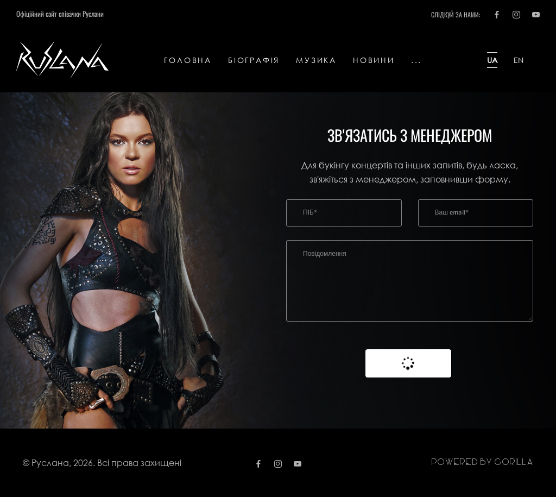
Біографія (254, 60)
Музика (316, 60)
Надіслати (408, 363)
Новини (374, 60)
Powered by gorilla (482, 462)
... (416, 60)
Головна (188, 60)
